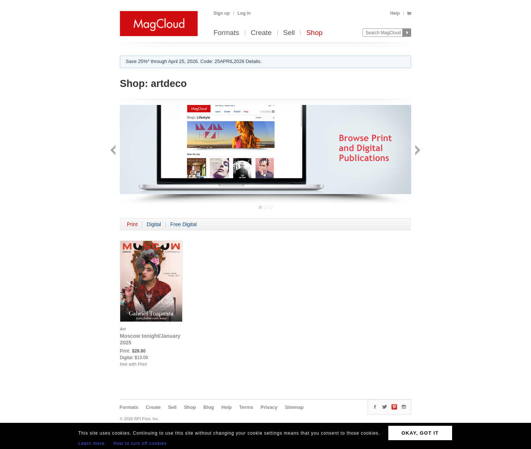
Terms (246, 407)
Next (416, 151)
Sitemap (294, 407)
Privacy (269, 407)
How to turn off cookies (140, 443)
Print (132, 224)
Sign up (222, 13)
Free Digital (183, 224)
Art (123, 329)
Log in (244, 13)
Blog (208, 407)
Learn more (91, 443)
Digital (154, 224)
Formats (226, 32)
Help (395, 13)
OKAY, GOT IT (420, 433)
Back (113, 151)
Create (261, 32)
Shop (314, 32)
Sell (289, 32)
